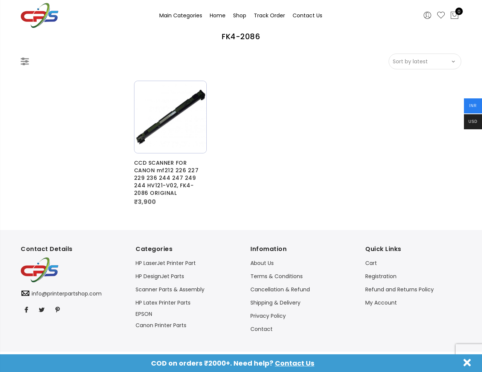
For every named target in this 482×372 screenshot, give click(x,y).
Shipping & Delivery (275, 302)
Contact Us (294, 363)
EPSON (144, 314)
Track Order (269, 15)
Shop (239, 15)
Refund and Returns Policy (399, 289)
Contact (261, 329)
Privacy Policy (268, 316)
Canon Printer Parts (161, 325)
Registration (381, 276)
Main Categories (180, 15)
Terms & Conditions (276, 276)
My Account (381, 302)
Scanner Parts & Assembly (170, 289)
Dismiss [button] (467, 362)
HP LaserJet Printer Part (166, 263)
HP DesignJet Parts (160, 276)
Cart (371, 263)
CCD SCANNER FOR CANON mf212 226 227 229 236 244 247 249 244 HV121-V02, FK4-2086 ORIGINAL (166, 178)
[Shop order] (425, 61)
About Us (262, 263)
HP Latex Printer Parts (163, 302)
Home (218, 15)
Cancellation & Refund (280, 289)
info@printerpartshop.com (67, 293)
